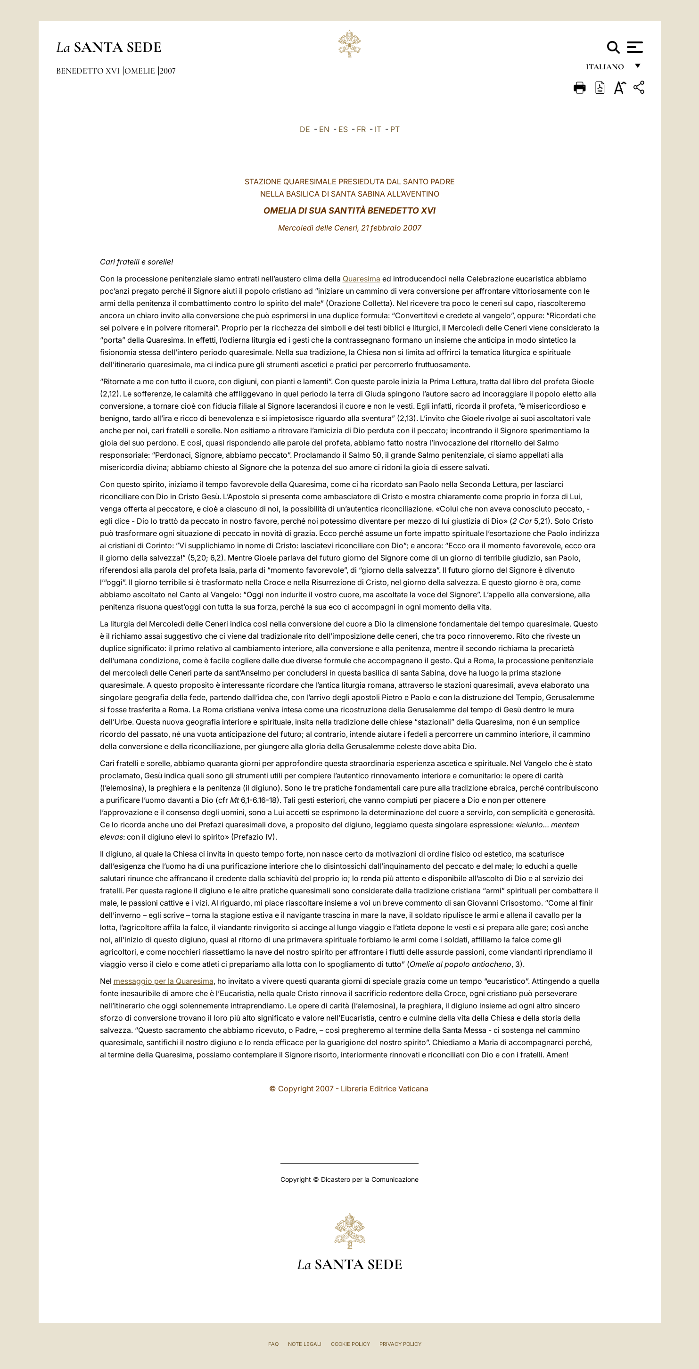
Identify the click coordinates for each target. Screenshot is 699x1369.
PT (395, 129)
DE (305, 129)
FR (361, 129)
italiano (607, 69)
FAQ (273, 1344)
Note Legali (304, 1344)
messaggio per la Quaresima (164, 981)
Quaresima (361, 278)
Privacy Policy (400, 1344)
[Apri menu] (634, 47)
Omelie (140, 71)
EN (324, 129)
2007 (168, 71)
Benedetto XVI (89, 71)
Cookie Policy (350, 1344)
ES (343, 129)
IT (378, 129)
